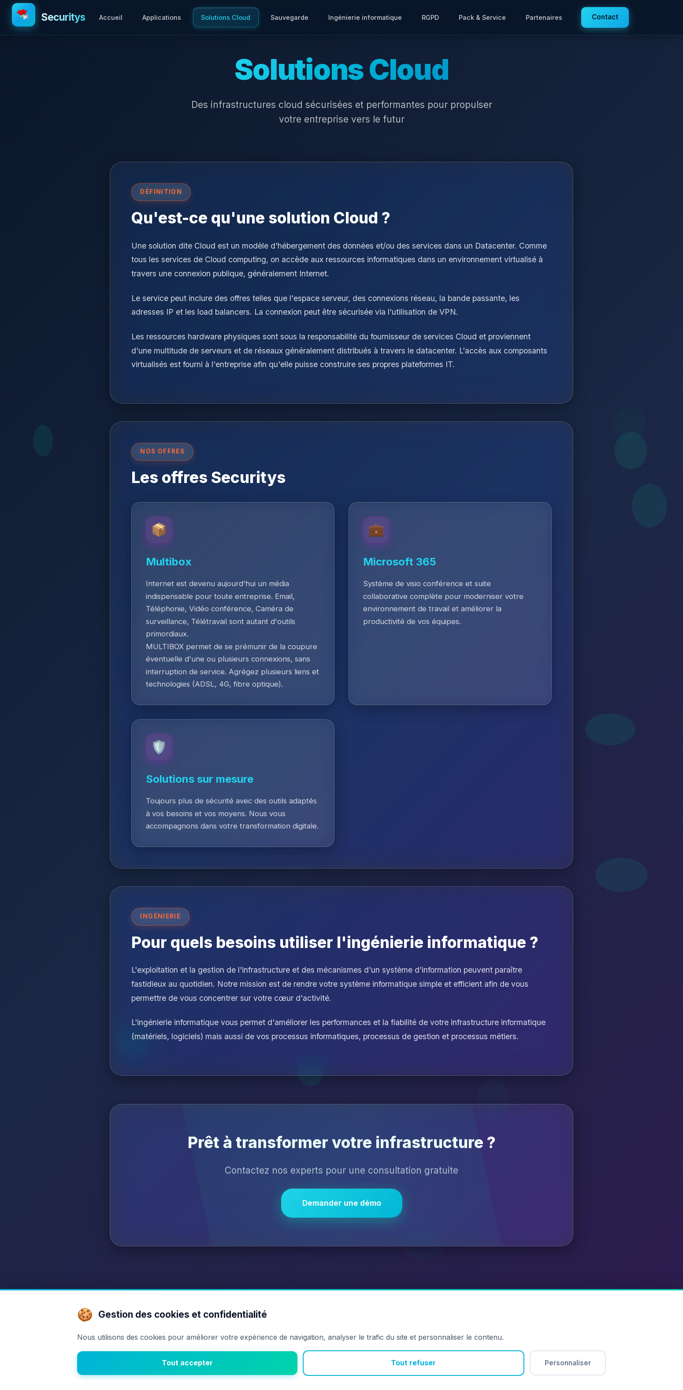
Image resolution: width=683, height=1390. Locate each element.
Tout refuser (413, 1362)
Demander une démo (341, 1203)
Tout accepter (187, 1362)
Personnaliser (568, 1363)
